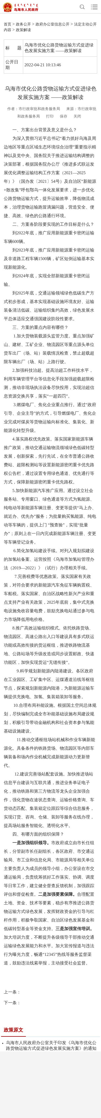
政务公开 (23, 24)
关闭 (77, 116)
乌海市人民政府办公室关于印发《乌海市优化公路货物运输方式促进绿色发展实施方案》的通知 (51, 1045)
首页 (7, 24)
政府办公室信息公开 (52, 24)
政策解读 (23, 30)
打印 (50, 116)
